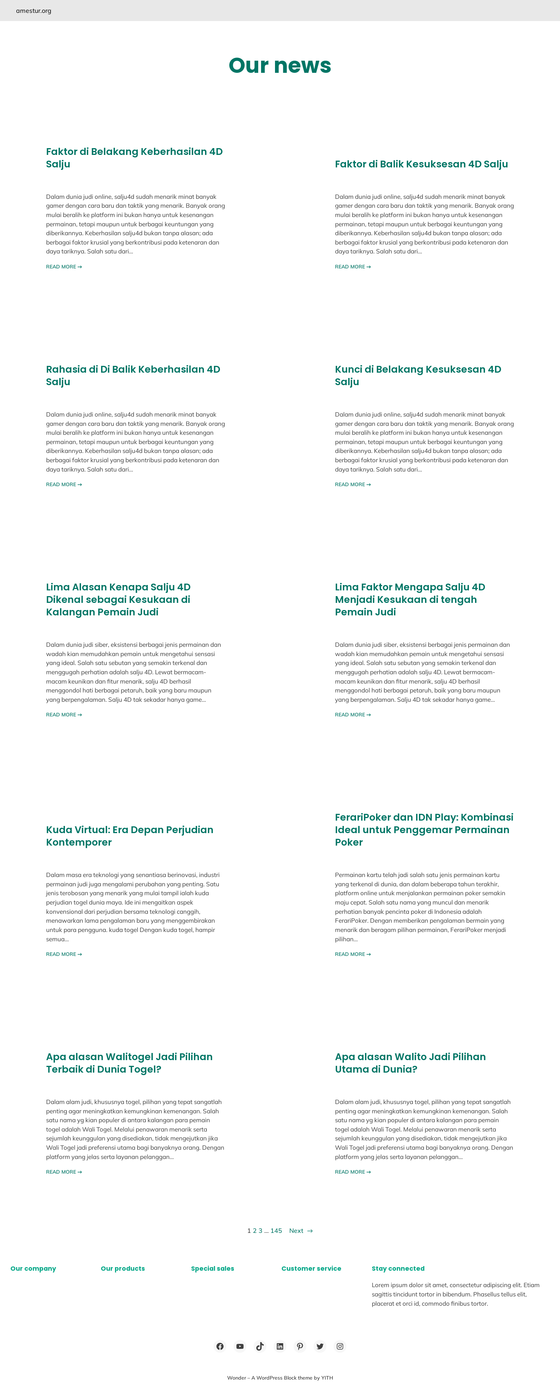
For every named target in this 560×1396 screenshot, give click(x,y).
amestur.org (33, 10)
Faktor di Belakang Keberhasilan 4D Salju (134, 158)
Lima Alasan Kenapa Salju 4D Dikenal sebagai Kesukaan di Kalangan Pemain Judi (118, 600)
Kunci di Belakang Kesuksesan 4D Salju (418, 375)
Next (301, 1230)
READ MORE (64, 266)
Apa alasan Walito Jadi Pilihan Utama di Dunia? (410, 1063)
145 (276, 1230)
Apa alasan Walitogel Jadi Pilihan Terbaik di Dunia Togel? (129, 1063)
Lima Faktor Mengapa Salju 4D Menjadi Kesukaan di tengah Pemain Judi (410, 600)
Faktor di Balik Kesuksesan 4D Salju (421, 164)
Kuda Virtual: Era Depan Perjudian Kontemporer (130, 836)
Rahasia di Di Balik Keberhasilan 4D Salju (133, 375)
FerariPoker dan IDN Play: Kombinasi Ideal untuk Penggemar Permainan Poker (424, 830)
